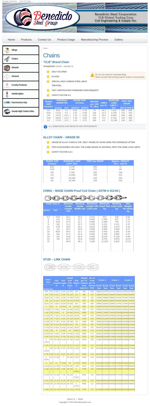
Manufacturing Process (94, 39)
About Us (22, 1)
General (15, 76)
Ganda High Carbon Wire (23, 111)
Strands (15, 67)
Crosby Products (19, 85)
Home (45, 48)
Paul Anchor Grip (19, 102)
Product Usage (66, 39)
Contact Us (44, 39)
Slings (14, 50)
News (29, 1)
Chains (15, 58)
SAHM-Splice (17, 93)
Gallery (119, 39)
